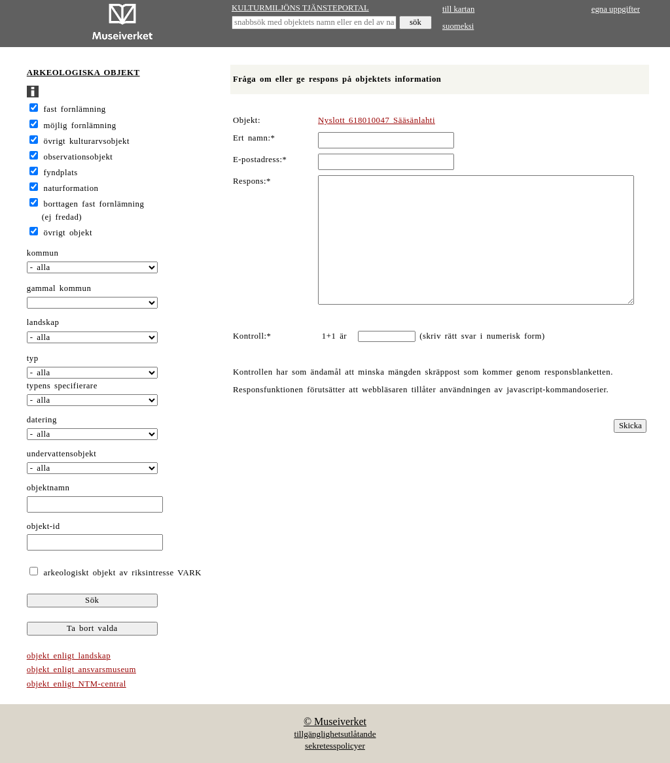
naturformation (71, 188)
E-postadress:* (260, 159)
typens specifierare (62, 385)
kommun (43, 253)
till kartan (458, 9)
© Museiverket (335, 721)
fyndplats (61, 172)
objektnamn (48, 487)
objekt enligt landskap (69, 655)
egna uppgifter (615, 9)
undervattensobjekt (62, 453)
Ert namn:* (254, 138)
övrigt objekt (68, 232)
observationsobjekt (78, 156)
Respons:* (252, 181)
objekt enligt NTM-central (76, 683)
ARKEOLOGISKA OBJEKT (83, 72)
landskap (43, 322)
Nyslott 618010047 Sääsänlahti (376, 120)
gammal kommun (59, 288)
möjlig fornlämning (80, 125)
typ (33, 358)
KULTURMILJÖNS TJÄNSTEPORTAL (300, 7)
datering (42, 419)
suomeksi (458, 26)
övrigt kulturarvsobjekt (87, 141)
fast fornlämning (75, 109)
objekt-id (43, 526)
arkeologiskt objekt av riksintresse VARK (121, 572)
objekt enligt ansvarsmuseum (81, 669)
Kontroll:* (252, 336)
